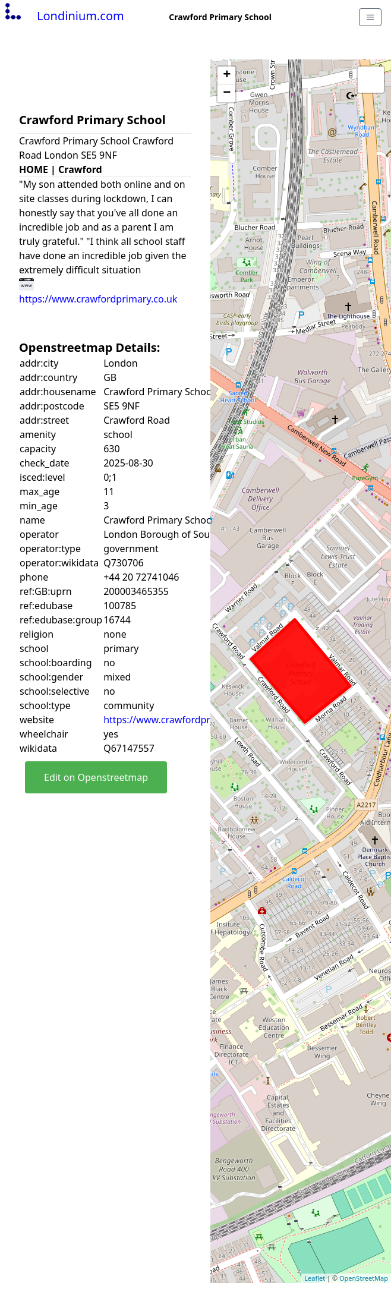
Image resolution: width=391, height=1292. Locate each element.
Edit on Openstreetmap (96, 777)
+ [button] (227, 75)
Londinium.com (63, 16)
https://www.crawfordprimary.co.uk (182, 719)
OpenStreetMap (363, 1278)
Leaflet (314, 1278)
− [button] (227, 93)
